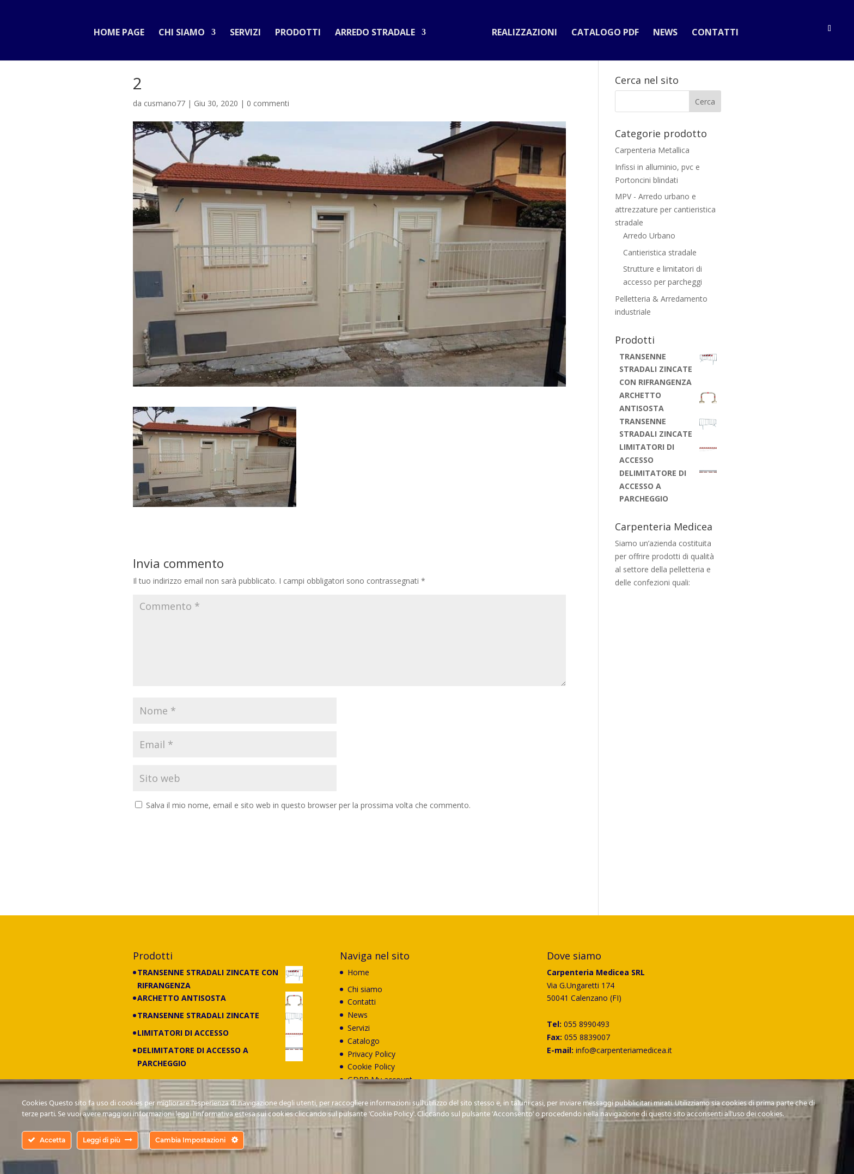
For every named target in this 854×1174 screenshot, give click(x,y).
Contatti (710, 29)
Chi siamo (186, 29)
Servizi (249, 29)
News (661, 29)
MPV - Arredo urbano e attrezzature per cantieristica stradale (665, 209)
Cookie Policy (371, 1066)
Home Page (123, 29)
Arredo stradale (379, 29)
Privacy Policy (371, 1054)
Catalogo (363, 1041)
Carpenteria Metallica (652, 150)
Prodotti (302, 29)
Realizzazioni (520, 29)
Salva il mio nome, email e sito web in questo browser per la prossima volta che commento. (308, 805)
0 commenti (268, 103)
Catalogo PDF (601, 29)
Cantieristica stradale (660, 252)
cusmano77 (164, 103)
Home (358, 972)
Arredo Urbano (649, 235)
